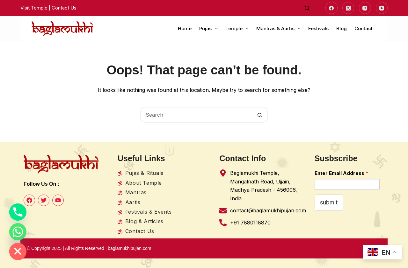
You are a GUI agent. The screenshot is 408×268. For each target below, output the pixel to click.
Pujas (209, 28)
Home (185, 28)
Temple (238, 28)
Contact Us (64, 8)
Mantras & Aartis (279, 28)
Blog (341, 28)
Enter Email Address (341, 173)
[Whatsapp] (17, 231)
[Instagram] (365, 8)
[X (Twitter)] (348, 8)
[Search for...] (196, 115)
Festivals (318, 28)
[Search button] (260, 115)
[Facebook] (331, 8)
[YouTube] (382, 8)
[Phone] (17, 212)
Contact (363, 28)
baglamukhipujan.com (130, 248)
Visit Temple (34, 8)
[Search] (307, 8)
